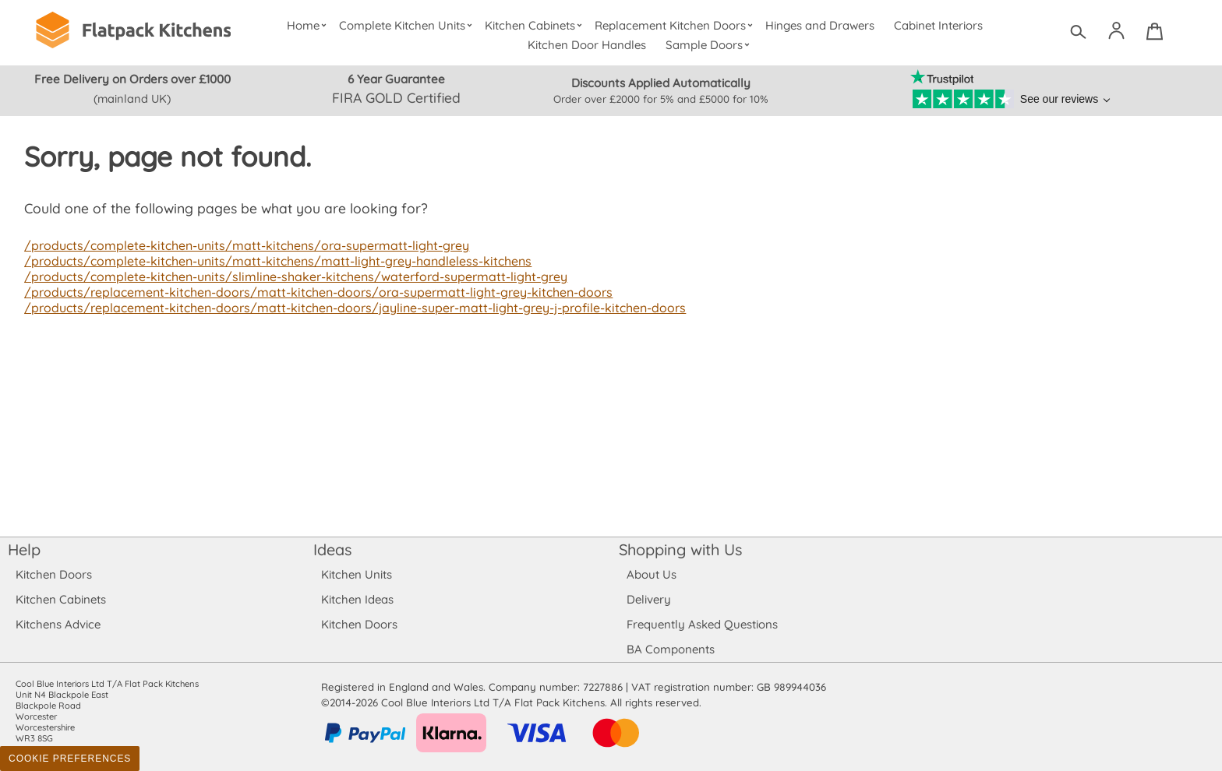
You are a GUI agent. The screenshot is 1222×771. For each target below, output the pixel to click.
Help (24, 549)
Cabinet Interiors (939, 25)
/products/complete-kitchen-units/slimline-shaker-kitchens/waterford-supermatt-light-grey (289, 276)
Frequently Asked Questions (702, 624)
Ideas (332, 549)
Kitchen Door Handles (587, 44)
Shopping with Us (681, 549)
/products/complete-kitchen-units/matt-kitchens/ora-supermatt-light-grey (241, 245)
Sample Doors (710, 44)
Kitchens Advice (58, 624)
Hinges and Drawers (819, 25)
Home (309, 25)
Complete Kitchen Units (408, 25)
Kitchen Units (356, 574)
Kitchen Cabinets (536, 25)
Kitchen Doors (54, 574)
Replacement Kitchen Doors (676, 25)
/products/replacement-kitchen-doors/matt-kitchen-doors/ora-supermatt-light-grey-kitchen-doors (311, 292)
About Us (651, 574)
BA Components (671, 649)
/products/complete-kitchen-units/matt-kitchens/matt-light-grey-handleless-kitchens (271, 261)
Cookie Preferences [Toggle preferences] (70, 758)
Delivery (649, 599)
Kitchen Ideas (357, 599)
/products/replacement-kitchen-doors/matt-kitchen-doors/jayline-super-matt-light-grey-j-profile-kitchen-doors (348, 307)
